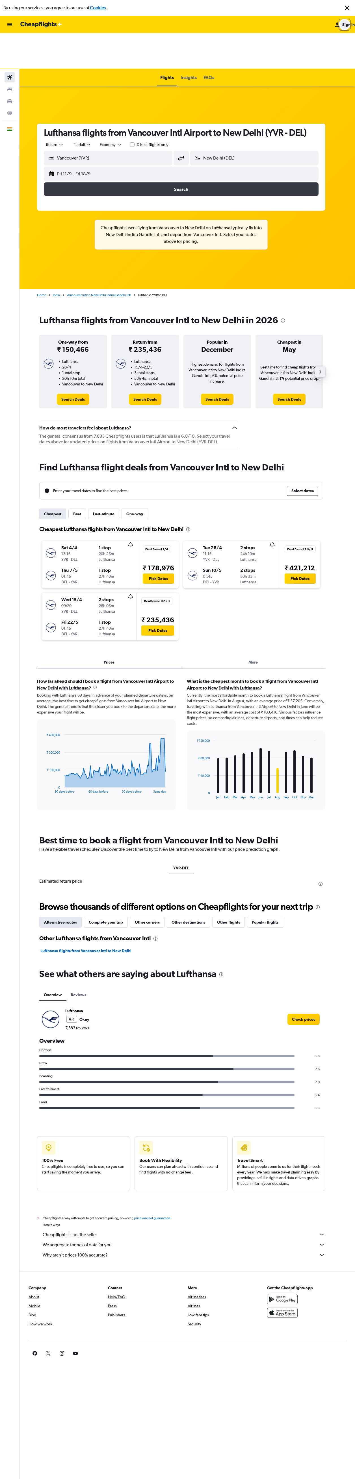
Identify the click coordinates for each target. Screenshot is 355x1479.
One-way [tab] (141, 478)
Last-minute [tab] (110, 478)
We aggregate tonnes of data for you (190, 1209)
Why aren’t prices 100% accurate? (190, 1219)
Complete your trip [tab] (112, 886)
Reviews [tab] (84, 959)
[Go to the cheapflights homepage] (41, 24)
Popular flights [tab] (271, 886)
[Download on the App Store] (287, 1277)
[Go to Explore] (9, 77)
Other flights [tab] (234, 886)
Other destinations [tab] (194, 886)
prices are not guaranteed (158, 1182)
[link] (79, 363)
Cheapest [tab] (59, 478)
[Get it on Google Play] (287, 1263)
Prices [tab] (115, 626)
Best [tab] (83, 478)
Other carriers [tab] (153, 886)
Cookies (98, 7)
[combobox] (61, 109)
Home (47, 259)
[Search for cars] (9, 65)
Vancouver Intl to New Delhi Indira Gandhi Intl (105, 259)
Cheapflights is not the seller (190, 1199)
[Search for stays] (9, 53)
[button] (347, 7)
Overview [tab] (59, 959)
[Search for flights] (9, 41)
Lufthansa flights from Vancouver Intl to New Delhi (92, 915)
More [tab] (259, 626)
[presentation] (289, 284)
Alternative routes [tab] (66, 886)
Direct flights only (159, 109)
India (62, 259)
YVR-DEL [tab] (187, 832)
